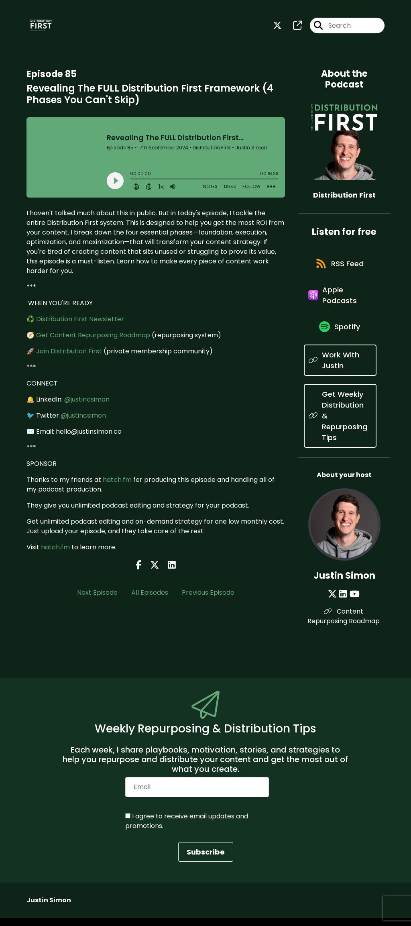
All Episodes (149, 593)
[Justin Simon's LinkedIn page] (344, 602)
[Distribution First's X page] (277, 26)
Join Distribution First (69, 352)
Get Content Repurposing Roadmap (93, 336)
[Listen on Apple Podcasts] (340, 300)
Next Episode (97, 593)
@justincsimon (87, 400)
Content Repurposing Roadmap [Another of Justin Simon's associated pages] (344, 623)
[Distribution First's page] (292, 26)
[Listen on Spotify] (340, 334)
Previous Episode (208, 593)
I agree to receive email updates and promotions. (186, 829)
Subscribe (206, 860)
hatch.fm (117, 480)
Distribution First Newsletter (80, 319)
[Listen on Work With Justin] (340, 367)
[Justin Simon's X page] (334, 602)
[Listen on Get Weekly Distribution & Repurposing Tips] (340, 423)
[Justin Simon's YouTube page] (354, 602)
